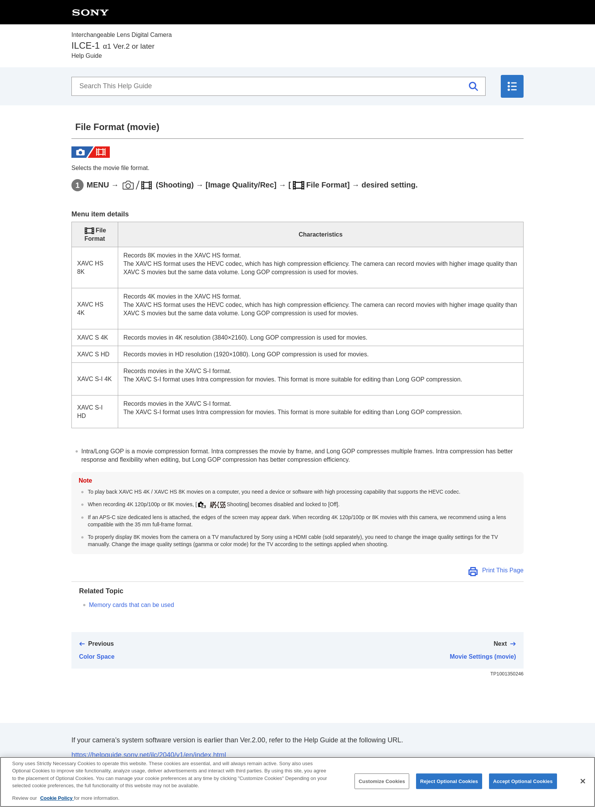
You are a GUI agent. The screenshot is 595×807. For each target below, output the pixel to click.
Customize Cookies (382, 789)
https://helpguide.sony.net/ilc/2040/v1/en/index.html (148, 755)
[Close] (582, 788)
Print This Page (503, 570)
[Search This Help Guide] (278, 86)
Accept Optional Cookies (523, 789)
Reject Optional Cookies (449, 789)
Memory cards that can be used (131, 605)
